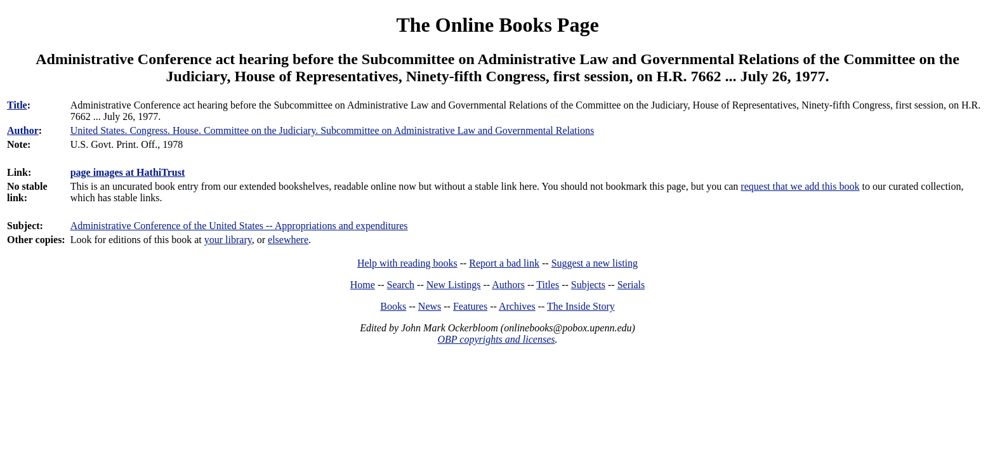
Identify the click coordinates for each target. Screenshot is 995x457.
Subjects (588, 284)
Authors (508, 284)
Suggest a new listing (594, 263)
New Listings (453, 284)
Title (17, 105)
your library (228, 239)
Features (470, 306)
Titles (547, 284)
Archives (517, 306)
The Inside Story (581, 306)
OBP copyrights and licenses (496, 339)
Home (362, 284)
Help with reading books (407, 263)
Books (393, 306)
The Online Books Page (497, 24)
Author (23, 130)
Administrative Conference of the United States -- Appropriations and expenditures (239, 225)
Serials (631, 284)
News (429, 306)
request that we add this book (800, 186)
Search (401, 284)
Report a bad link (504, 263)
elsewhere (288, 239)
